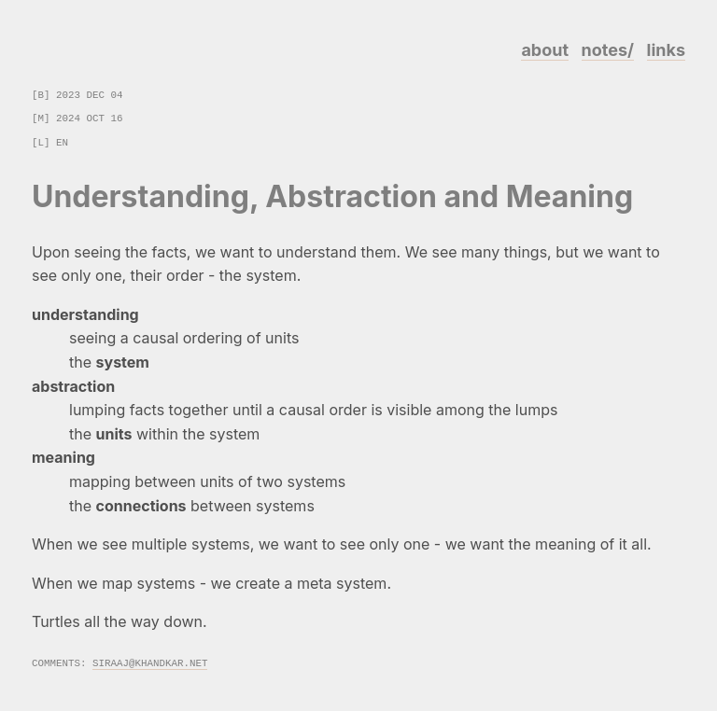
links (666, 50)
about (545, 50)
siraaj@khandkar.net (149, 662)
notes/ (608, 50)
